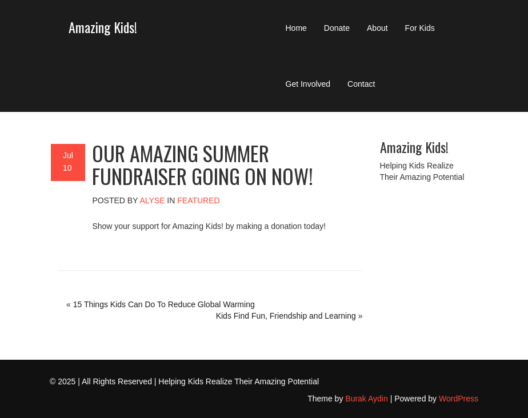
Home (296, 28)
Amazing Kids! (103, 27)
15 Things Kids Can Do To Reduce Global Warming (164, 304)
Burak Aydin (366, 398)
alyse (152, 200)
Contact (361, 84)
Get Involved (308, 84)
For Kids (420, 28)
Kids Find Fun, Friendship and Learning (286, 315)
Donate (337, 28)
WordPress (458, 398)
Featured (198, 200)
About (377, 28)
